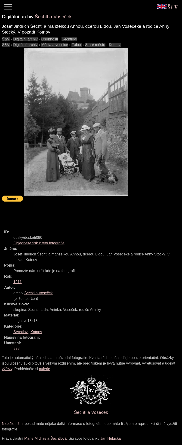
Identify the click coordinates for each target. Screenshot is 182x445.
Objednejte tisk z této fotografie (39, 243)
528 (16, 348)
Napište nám (12, 424)
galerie (44, 369)
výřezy (7, 369)
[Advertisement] (86, 213)
